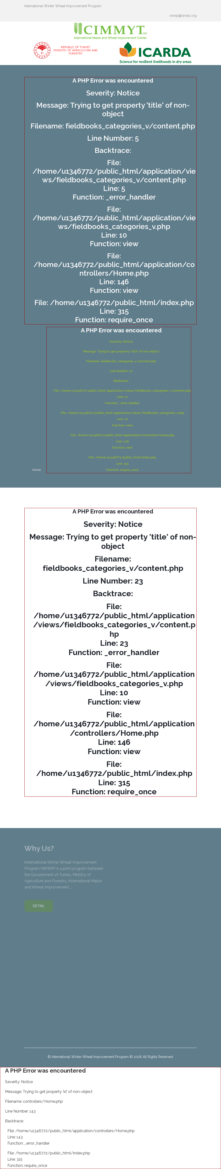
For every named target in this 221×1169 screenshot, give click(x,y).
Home (36, 470)
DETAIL (39, 908)
